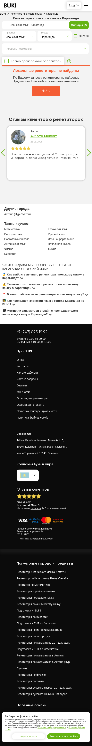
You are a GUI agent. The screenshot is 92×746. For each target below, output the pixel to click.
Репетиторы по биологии (32, 616)
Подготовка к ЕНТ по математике (38, 649)
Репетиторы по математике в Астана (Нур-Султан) (44, 665)
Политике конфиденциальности (52, 727)
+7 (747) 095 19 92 (32, 332)
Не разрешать (28, 736)
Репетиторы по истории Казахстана (39, 629)
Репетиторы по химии (30, 681)
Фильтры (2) (79, 25)
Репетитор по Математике (33, 584)
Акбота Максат (43, 136)
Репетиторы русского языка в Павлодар (42, 694)
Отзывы (22, 385)
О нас (20, 359)
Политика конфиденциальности (37, 411)
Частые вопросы (27, 379)
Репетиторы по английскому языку (39, 604)
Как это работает (27, 372)
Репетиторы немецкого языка (35, 597)
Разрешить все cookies (64, 736)
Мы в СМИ (23, 391)
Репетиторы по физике (31, 674)
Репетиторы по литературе (34, 636)
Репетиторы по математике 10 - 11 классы (44, 642)
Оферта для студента (30, 404)
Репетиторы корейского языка (36, 591)
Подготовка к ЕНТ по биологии (36, 623)
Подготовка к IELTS (29, 610)
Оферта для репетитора (32, 398)
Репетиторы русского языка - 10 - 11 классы (44, 687)
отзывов (36, 508)
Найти (46, 90)
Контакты (23, 366)
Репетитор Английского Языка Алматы (41, 572)
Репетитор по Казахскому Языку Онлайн (42, 578)
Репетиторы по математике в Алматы (40, 655)
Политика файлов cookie (32, 417)
